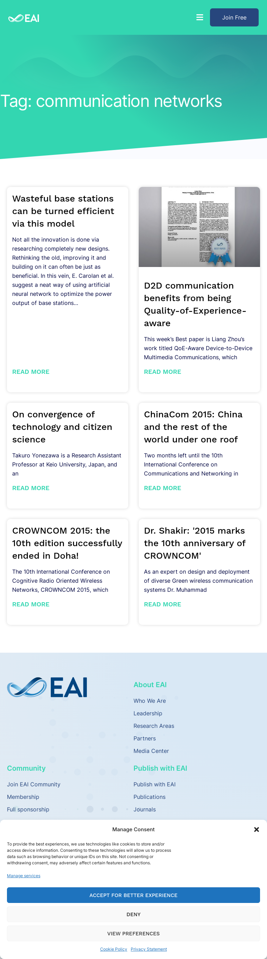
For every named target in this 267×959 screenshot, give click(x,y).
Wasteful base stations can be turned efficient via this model (63, 211)
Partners (145, 738)
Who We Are (150, 700)
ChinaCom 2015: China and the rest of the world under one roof (193, 427)
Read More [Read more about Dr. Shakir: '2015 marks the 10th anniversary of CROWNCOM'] (162, 604)
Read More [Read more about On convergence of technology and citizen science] (30, 488)
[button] (256, 829)
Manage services (23, 875)
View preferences (133, 933)
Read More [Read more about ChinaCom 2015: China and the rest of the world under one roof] (162, 488)
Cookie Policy (113, 949)
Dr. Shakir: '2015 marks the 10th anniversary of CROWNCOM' (194, 543)
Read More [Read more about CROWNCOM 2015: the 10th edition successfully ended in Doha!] (30, 604)
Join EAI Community (33, 784)
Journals (145, 809)
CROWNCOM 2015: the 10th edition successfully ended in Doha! (67, 543)
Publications (149, 796)
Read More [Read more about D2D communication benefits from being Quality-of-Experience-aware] (162, 371)
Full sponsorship (28, 809)
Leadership (148, 713)
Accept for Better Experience (133, 895)
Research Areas (154, 725)
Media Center (151, 750)
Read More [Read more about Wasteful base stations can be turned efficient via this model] (30, 371)
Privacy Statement (149, 949)
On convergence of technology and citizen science (62, 427)
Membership (23, 796)
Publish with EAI (155, 784)
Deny (133, 914)
